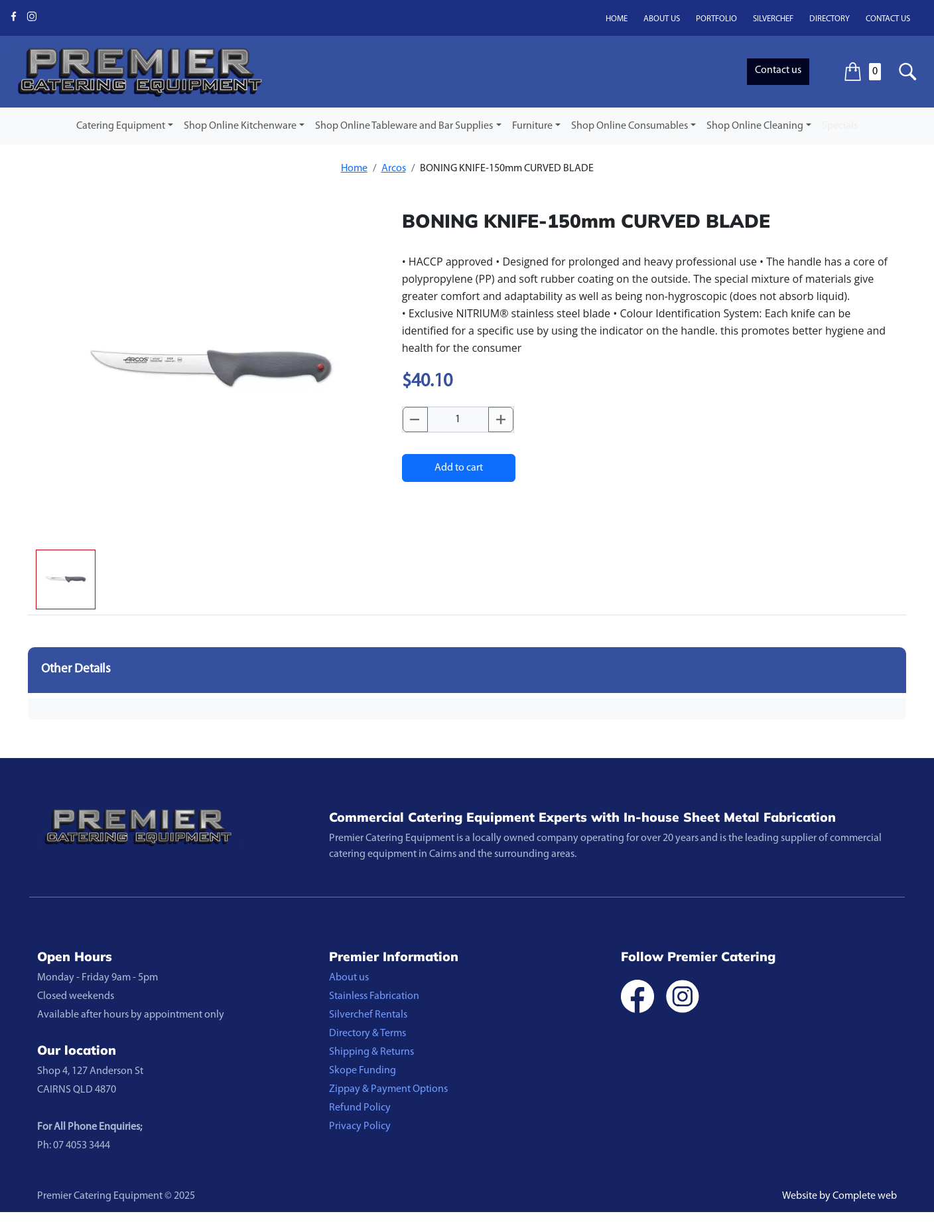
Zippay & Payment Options (388, 1089)
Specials (840, 126)
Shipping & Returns (371, 1052)
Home (617, 19)
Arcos (393, 168)
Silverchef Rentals (368, 1015)
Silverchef (773, 19)
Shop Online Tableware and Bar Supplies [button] (404, 126)
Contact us (888, 19)
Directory (829, 19)
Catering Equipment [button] (120, 126)
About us (661, 19)
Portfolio (716, 19)
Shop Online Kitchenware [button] (240, 126)
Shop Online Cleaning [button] (754, 126)
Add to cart (458, 468)
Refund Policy (360, 1108)
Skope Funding (362, 1070)
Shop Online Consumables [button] (629, 126)
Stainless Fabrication (374, 996)
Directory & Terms (367, 1033)
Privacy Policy (360, 1126)
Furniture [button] (532, 126)
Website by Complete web (839, 1196)
